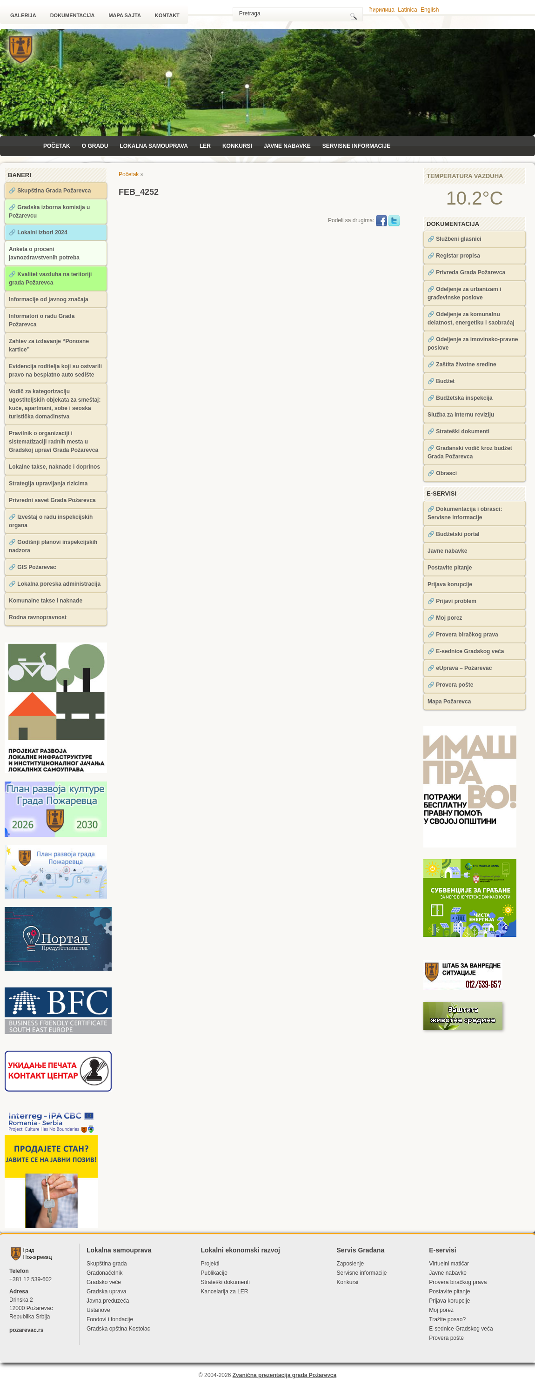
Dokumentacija (72, 15)
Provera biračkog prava (458, 1282)
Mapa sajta (124, 15)
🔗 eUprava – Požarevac (460, 668)
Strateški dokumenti (225, 1282)
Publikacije (214, 1273)
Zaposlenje (350, 1263)
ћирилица (382, 10)
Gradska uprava (106, 1291)
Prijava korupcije (450, 584)
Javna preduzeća (108, 1301)
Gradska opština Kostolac (118, 1328)
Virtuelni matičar (449, 1263)
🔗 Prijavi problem (452, 601)
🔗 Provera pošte (450, 685)
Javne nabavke (287, 146)
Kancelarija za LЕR (224, 1291)
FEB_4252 (139, 192)
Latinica (407, 10)
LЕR (205, 146)
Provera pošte (446, 1338)
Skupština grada (107, 1263)
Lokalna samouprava (153, 146)
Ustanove (98, 1310)
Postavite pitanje (450, 567)
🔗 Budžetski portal (454, 534)
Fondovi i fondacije (110, 1319)
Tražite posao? (447, 1319)
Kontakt (167, 15)
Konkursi (237, 146)
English (430, 10)
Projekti (210, 1263)
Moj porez (441, 1310)
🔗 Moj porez (445, 618)
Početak (56, 146)
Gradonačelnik (104, 1273)
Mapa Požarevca (449, 701)
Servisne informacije (356, 146)
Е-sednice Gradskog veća (461, 1328)
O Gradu (95, 146)
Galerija (23, 15)
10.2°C (474, 198)
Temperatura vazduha (465, 175)
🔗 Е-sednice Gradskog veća (466, 651)
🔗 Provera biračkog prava (463, 634)
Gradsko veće (104, 1282)
